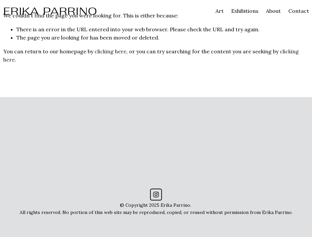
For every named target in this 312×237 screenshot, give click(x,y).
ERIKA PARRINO (50, 11)
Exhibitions (244, 11)
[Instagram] (156, 194)
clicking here (110, 51)
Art (219, 11)
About (273, 11)
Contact (298, 11)
